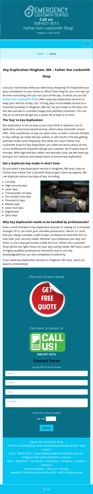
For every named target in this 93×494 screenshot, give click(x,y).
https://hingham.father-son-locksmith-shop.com (59, 453)
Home (40, 53)
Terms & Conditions (34, 469)
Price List (52, 469)
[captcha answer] (51, 418)
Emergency (67, 461)
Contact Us (46, 465)
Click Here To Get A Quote (46, 277)
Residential (22, 461)
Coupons (80, 461)
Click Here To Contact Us (46, 328)
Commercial (37, 461)
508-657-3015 (46, 23)
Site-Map (64, 469)
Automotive (52, 461)
